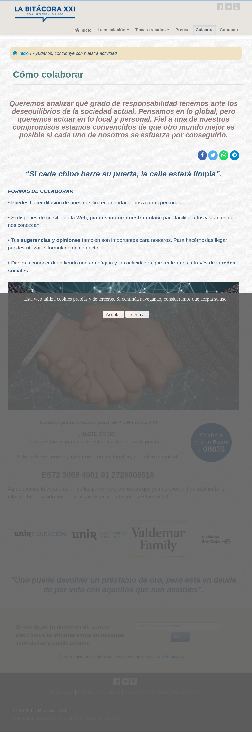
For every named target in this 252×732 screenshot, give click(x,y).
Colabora (205, 30)
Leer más (137, 314)
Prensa (182, 30)
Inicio (83, 30)
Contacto (229, 30)
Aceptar (113, 314)
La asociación (113, 30)
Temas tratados (152, 30)
